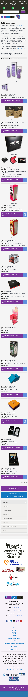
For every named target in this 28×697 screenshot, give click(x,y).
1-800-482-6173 (16, 607)
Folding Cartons (20, 25)
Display (13, 633)
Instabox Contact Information (14, 643)
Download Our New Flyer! (14, 670)
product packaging (9, 50)
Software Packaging (7, 510)
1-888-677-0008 (16, 613)
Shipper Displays (21, 48)
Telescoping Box (6, 514)
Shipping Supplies (14, 638)
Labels (14, 635)
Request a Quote (14, 667)
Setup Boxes (5, 506)
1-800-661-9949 (17, 610)
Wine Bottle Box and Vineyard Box (9, 526)
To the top (22, 482)
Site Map (14, 646)
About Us (14, 641)
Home (14, 627)
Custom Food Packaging (7, 518)
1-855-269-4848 (18, 615)
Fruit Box (4, 530)
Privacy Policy (13, 649)
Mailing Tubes (5, 522)
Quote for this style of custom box (11, 101)
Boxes (14, 630)
